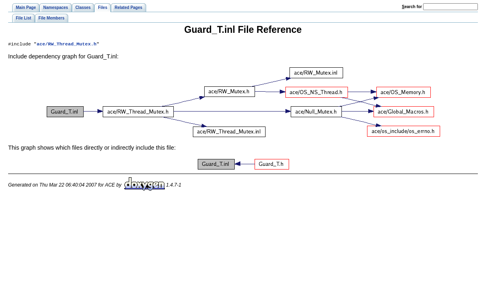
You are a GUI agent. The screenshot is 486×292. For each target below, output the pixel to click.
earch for (412, 6)
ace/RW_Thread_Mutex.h (66, 44)
